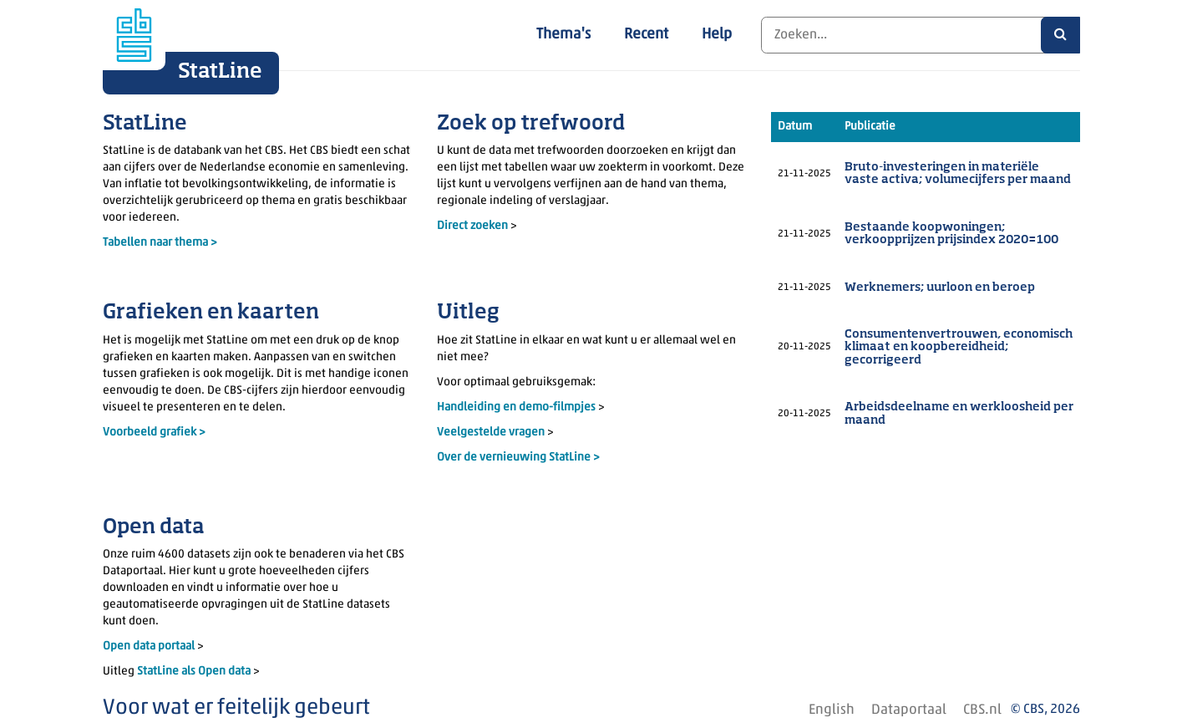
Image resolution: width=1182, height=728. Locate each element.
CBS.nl (982, 710)
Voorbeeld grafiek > (154, 432)
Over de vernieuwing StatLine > (518, 457)
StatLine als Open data (195, 671)
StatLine (220, 72)
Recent (646, 35)
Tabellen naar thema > (160, 243)
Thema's (563, 35)
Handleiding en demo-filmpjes (516, 407)
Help (717, 35)
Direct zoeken (472, 226)
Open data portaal (150, 646)
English (832, 710)
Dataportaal (908, 710)
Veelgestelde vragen (492, 432)
